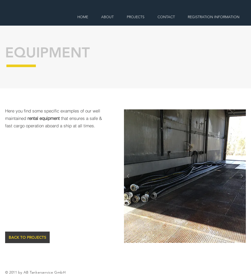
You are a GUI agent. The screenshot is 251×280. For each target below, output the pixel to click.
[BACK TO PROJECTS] (27, 237)
